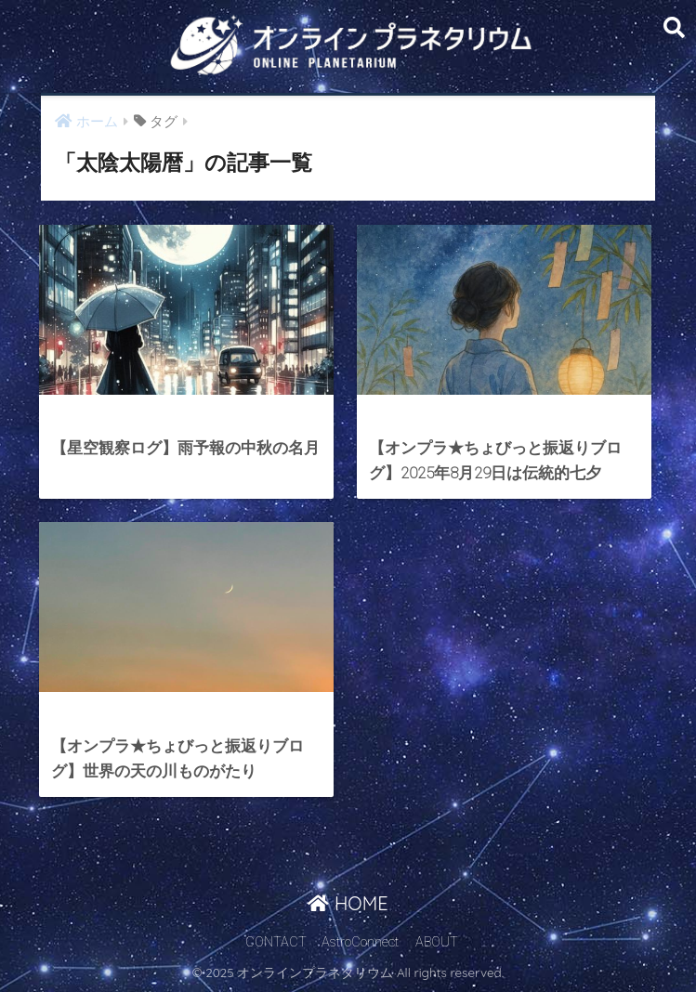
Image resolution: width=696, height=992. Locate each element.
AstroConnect (360, 942)
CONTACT (276, 942)
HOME (347, 903)
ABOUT (436, 942)
